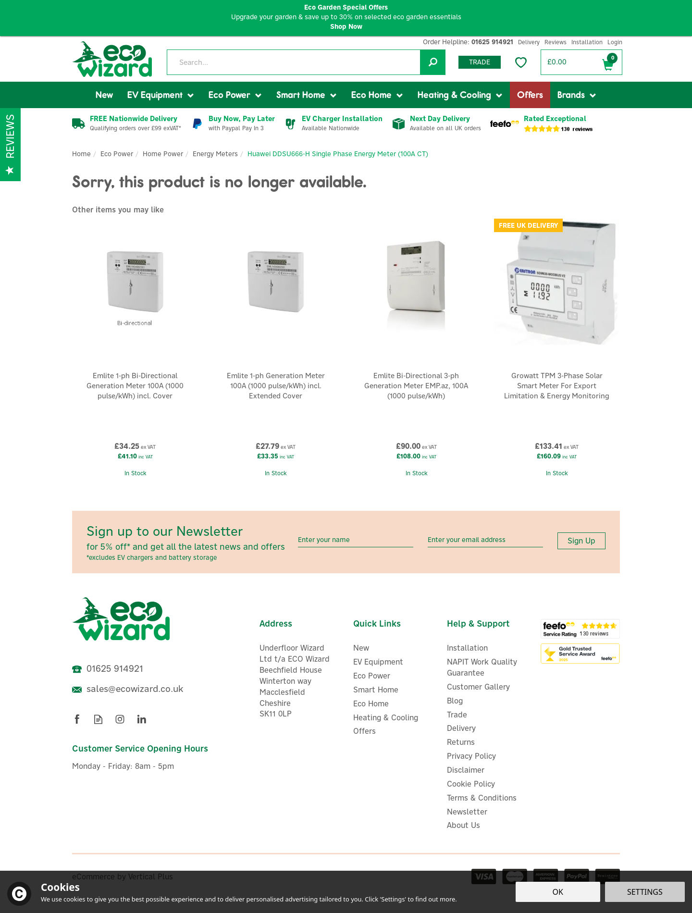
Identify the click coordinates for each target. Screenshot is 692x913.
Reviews (555, 42)
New (361, 648)
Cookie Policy (471, 784)
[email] (485, 539)
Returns (461, 742)
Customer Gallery (478, 686)
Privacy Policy (471, 756)
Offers (364, 731)
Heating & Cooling (385, 717)
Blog (455, 700)
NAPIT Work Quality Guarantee (482, 667)
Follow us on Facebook (77, 719)
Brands (571, 94)
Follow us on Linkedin (142, 719)
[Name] (355, 539)
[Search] (306, 62)
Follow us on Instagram (120, 719)
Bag (607, 62)
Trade (479, 62)
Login (614, 42)
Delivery (461, 728)
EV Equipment (378, 661)
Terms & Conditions (482, 797)
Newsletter (467, 811)
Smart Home (375, 689)
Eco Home (371, 703)
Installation (467, 648)
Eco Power (371, 675)
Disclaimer (465, 770)
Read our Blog (98, 719)
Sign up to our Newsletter (188, 542)
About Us (463, 825)
